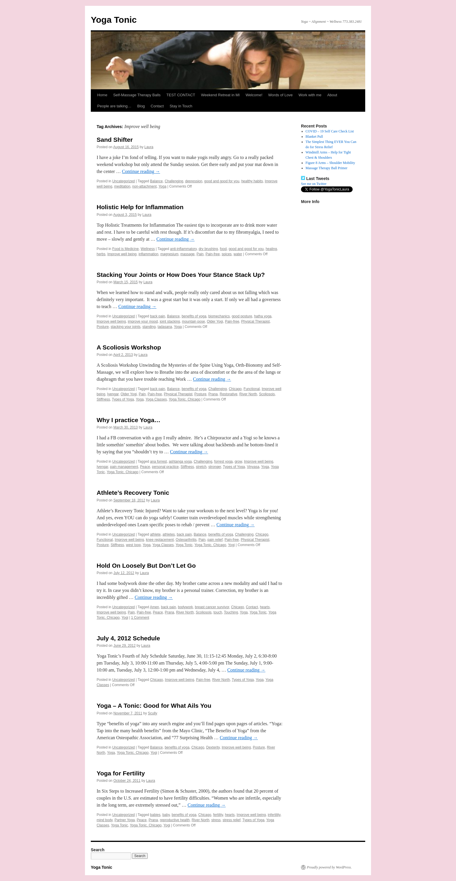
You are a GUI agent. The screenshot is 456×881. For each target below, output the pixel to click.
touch (217, 612)
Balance (156, 181)
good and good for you (221, 181)
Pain (199, 254)
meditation (122, 186)
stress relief (231, 820)
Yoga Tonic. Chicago (185, 399)
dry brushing (208, 249)
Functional (251, 389)
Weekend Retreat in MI (220, 95)
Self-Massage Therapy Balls (137, 95)
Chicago (235, 389)
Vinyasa (253, 467)
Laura (149, 147)
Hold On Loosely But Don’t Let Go (146, 565)
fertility (218, 815)
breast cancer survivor (212, 607)
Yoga (162, 186)
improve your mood (143, 321)
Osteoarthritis (186, 540)
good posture (242, 316)
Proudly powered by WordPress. (329, 867)
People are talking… (114, 106)
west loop (133, 545)
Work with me (309, 95)
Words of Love (280, 95)
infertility (274, 815)
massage (187, 254)
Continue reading (141, 171)
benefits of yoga (194, 316)
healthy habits (252, 181)
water (238, 254)
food (223, 249)
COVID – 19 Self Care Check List (330, 131)
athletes (169, 534)
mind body (104, 820)
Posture (103, 327)
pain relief (215, 540)
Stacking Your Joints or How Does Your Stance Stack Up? (181, 274)
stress (216, 820)
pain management (124, 467)
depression (193, 181)
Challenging (174, 181)
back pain (157, 316)
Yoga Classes (156, 399)
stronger (214, 467)
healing (271, 249)
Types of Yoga (123, 399)
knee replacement (160, 540)
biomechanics (219, 316)
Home (102, 95)
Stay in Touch (181, 106)
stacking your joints (125, 327)
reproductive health (175, 820)
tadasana (165, 327)
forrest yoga (223, 461)
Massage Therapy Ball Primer (326, 168)
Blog (141, 106)
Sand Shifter (115, 139)
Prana (213, 394)
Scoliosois (267, 394)
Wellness (148, 249)
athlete (155, 534)
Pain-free (213, 254)
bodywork (185, 607)
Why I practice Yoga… (129, 420)
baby (166, 815)
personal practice (165, 467)
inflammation (148, 254)
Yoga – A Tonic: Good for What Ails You (154, 705)
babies (155, 815)
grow (238, 461)
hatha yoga (262, 316)
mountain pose (193, 321)
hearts (264, 607)
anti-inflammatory (183, 249)
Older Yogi (215, 321)
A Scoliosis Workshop (129, 347)
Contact (157, 106)
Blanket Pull (314, 136)
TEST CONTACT (180, 95)
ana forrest (158, 461)
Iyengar (113, 394)
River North (248, 394)
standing (149, 327)
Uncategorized (123, 181)
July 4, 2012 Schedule (128, 638)
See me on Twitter (313, 184)
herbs (101, 254)
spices (227, 254)
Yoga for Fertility (121, 773)
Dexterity (213, 747)
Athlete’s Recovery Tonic (133, 492)
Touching (231, 612)
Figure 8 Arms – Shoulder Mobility (330, 163)
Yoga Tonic (114, 20)
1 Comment (140, 618)
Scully (152, 713)
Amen (154, 607)
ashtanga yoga (180, 461)
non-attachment (144, 186)
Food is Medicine (125, 249)
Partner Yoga (124, 820)
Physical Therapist (255, 321)
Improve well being (122, 254)
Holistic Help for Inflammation (140, 207)
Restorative (228, 394)
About (332, 95)
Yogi (231, 545)
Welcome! (254, 95)
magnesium (169, 254)
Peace (145, 467)
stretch (201, 467)
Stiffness (103, 399)
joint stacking (170, 321)
